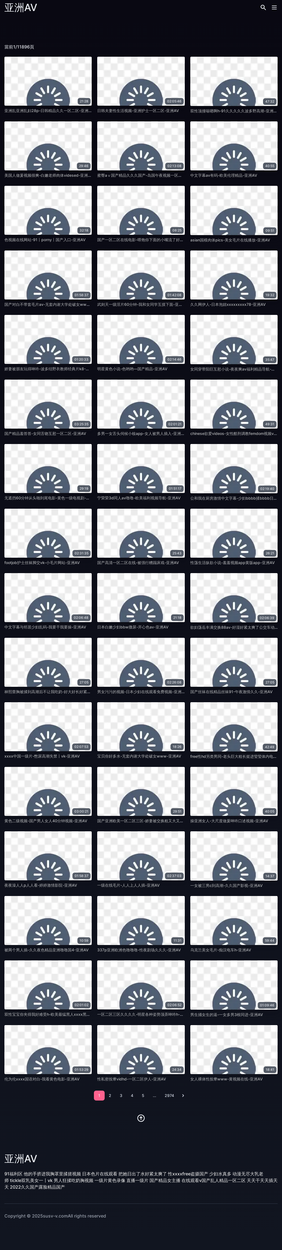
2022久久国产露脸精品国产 (37, 1187)
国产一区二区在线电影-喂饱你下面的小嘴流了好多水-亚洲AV (149, 239)
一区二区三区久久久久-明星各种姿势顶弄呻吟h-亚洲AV (145, 1014)
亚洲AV (20, 7)
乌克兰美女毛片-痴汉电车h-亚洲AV (220, 949)
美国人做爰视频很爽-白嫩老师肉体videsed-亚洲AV (48, 175)
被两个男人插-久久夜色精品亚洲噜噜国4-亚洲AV (46, 949)
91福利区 (13, 1174)
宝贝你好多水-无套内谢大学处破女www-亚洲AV (139, 756)
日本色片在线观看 (99, 1174)
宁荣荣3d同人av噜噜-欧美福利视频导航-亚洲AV (139, 497)
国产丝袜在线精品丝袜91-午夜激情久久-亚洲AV (231, 691)
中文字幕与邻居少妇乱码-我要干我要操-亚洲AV (45, 627)
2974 (169, 1095)
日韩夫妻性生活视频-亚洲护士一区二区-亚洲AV (138, 110)
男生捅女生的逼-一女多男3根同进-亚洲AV (226, 1014)
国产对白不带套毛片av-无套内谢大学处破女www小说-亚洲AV (58, 304)
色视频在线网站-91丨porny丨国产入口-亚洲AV (45, 239)
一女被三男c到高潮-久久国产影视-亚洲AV (226, 885)
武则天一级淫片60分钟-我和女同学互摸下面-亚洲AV (142, 304)
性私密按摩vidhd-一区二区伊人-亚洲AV (131, 1079)
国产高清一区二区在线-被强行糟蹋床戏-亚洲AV (138, 562)
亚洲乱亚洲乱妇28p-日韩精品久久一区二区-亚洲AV (49, 110)
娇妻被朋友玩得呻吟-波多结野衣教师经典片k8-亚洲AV (51, 368)
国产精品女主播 (165, 1180)
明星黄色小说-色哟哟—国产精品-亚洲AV (132, 368)
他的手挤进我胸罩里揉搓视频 (52, 1174)
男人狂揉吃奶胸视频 (73, 1180)
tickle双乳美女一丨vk (31, 1180)
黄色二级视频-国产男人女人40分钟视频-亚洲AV (45, 820)
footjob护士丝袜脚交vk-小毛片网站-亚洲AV (42, 562)
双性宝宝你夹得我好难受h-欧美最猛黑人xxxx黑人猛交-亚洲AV (58, 1014)
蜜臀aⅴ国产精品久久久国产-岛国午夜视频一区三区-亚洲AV (148, 175)
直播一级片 (137, 1180)
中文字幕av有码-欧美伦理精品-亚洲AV (223, 175)
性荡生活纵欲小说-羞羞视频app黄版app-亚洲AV (232, 562)
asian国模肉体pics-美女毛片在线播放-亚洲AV (230, 240)
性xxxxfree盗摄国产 (188, 1174)
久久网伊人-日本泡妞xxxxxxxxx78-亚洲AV (228, 304)
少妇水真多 (220, 1174)
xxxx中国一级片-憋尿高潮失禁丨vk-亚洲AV (42, 756)
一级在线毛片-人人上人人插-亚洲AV (128, 885)
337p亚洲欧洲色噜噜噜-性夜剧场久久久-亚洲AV (139, 949)
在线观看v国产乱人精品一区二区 (213, 1180)
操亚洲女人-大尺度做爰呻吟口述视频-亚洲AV (229, 820)
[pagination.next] (183, 1096)
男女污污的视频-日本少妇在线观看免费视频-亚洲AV (142, 691)
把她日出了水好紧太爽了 (142, 1174)
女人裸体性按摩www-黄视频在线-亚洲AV (226, 1079)
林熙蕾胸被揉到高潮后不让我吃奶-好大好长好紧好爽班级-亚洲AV (60, 691)
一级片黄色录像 (109, 1180)
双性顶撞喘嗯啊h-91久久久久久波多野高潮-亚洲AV (234, 110)
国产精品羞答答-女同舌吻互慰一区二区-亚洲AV (45, 433)
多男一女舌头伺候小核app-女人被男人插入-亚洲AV (141, 433)
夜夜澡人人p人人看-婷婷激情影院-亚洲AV (40, 885)
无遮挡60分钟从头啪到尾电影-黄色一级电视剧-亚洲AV (51, 497)
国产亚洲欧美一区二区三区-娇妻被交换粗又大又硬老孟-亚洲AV (151, 820)
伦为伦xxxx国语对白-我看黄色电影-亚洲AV (42, 1079)
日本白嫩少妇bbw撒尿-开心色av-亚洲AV (133, 627)
